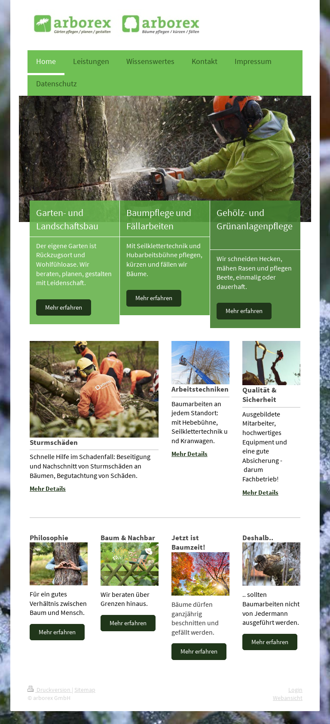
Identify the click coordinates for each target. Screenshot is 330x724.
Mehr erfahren (63, 307)
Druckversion (50, 690)
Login (295, 690)
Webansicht (287, 698)
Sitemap (84, 690)
